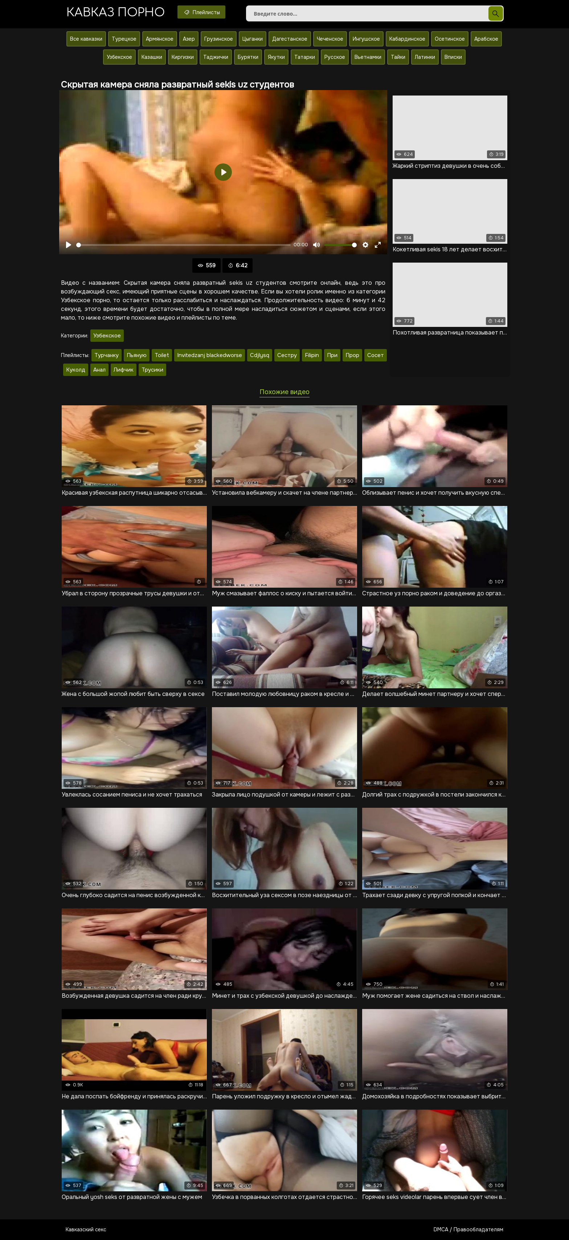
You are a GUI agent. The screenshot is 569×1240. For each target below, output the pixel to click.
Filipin (312, 355)
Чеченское (330, 39)
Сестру (287, 355)
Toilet (162, 355)
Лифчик (124, 369)
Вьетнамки (368, 57)
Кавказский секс (86, 1229)
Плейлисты (201, 12)
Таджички (215, 57)
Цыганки (252, 39)
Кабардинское (407, 39)
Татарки (304, 57)
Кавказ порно (115, 12)
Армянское (159, 39)
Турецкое (124, 39)
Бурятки (248, 57)
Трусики (152, 369)
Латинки (425, 57)
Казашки (152, 57)
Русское (334, 57)
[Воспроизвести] (68, 245)
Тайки (398, 57)
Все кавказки (86, 39)
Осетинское (450, 39)
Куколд (75, 369)
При (332, 355)
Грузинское (218, 39)
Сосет (375, 355)
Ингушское (366, 39)
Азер (189, 39)
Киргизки (183, 57)
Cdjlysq (259, 355)
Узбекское (119, 57)
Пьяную (137, 355)
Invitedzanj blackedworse (209, 355)
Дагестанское (289, 39)
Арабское (486, 39)
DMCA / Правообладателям (468, 1229)
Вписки (453, 57)
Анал (99, 369)
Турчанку (106, 355)
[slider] (183, 245)
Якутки (276, 57)
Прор (352, 355)
